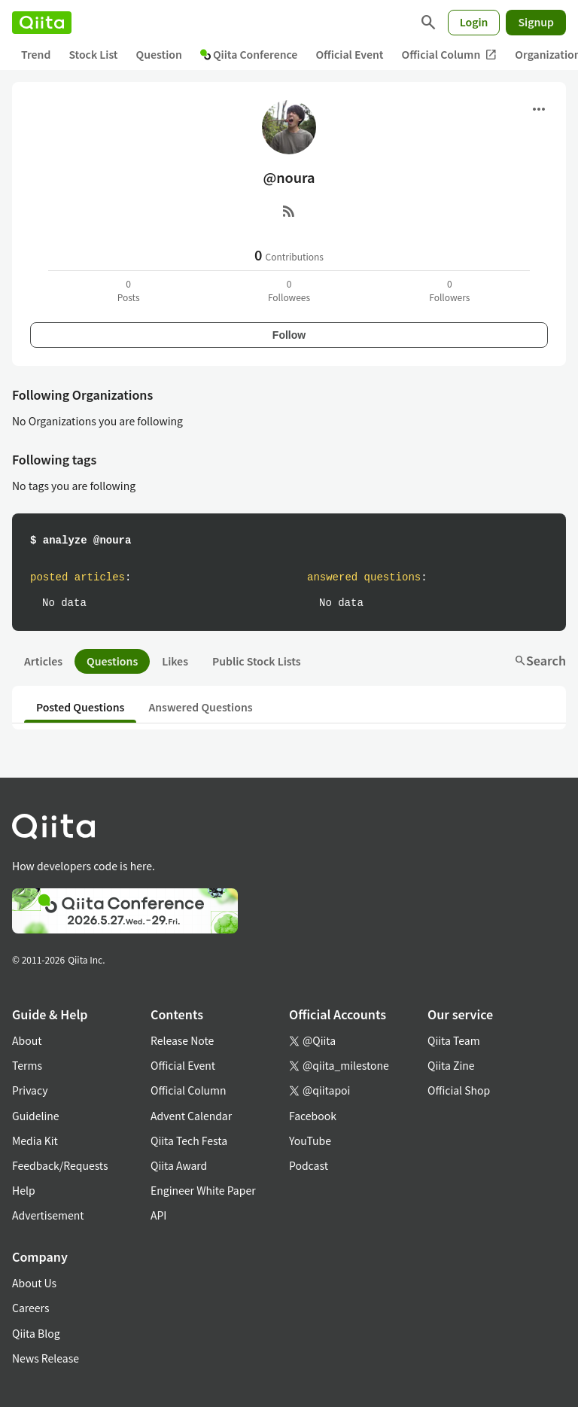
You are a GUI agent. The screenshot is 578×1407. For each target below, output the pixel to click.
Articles (43, 660)
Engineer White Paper (203, 1190)
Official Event (349, 54)
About (26, 1040)
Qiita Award (179, 1165)
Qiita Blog (36, 1333)
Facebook (312, 1115)
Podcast (308, 1165)
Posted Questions (80, 706)
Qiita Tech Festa (189, 1140)
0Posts (128, 290)
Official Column (449, 54)
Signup (536, 21)
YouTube (310, 1140)
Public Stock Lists (256, 660)
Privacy (29, 1090)
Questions (112, 660)
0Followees (289, 290)
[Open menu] (539, 109)
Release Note (182, 1040)
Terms (27, 1065)
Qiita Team (453, 1040)
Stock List (92, 54)
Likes (175, 660)
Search (540, 660)
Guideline (35, 1115)
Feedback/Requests (60, 1165)
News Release (45, 1358)
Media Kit (35, 1140)
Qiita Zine (451, 1065)
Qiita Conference (249, 54)
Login (474, 21)
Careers (30, 1307)
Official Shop (458, 1090)
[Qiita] (41, 22)
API (158, 1215)
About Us (34, 1282)
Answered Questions (200, 706)
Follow (289, 335)
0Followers (449, 290)
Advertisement (48, 1215)
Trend (35, 54)
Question (159, 54)
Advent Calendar (191, 1115)
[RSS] (289, 210)
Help (23, 1190)
